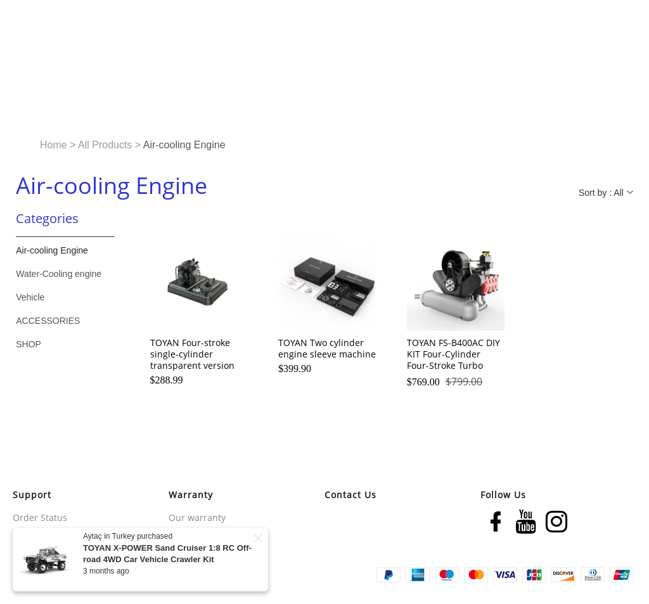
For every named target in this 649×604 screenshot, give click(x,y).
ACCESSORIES (48, 321)
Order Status (40, 517)
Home (53, 144)
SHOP (28, 344)
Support (32, 495)
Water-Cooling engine (58, 274)
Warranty (191, 495)
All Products (105, 144)
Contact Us (350, 495)
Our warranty (197, 517)
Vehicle (30, 297)
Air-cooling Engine (52, 250)
